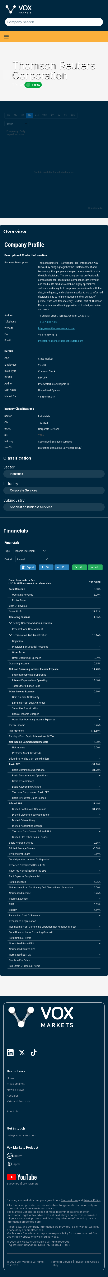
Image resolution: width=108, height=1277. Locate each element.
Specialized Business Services (31, 507)
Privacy (79, 1261)
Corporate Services (23, 490)
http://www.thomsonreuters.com (56, 328)
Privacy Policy (92, 1200)
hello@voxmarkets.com (21, 1135)
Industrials (17, 474)
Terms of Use (69, 1200)
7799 (41, 435)
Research (13, 1095)
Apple (14, 1164)
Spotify (14, 1155)
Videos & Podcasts (18, 1101)
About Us (12, 1111)
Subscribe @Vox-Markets (22, 1179)
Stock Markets (16, 1084)
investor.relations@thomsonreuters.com (60, 340)
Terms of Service (61, 1261)
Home (10, 1078)
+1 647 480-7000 (47, 322)
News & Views (15, 1089)
